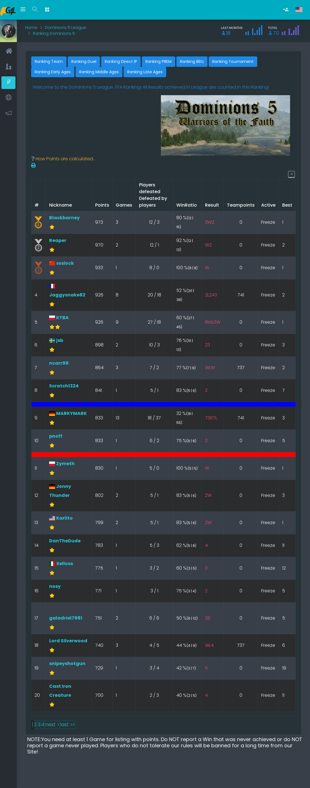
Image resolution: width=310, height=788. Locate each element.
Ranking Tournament (233, 61)
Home (31, 27)
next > (52, 724)
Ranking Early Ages (53, 72)
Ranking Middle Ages (99, 72)
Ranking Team (49, 61)
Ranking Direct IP (121, 61)
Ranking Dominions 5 (54, 33)
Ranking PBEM (158, 61)
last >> (67, 724)
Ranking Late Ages (145, 72)
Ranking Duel (83, 61)
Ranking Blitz (192, 61)
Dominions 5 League (65, 27)
